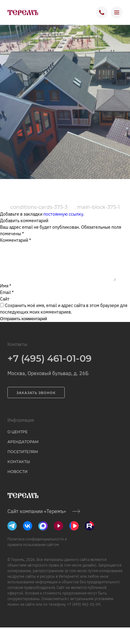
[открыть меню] (117, 12)
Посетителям (22, 459)
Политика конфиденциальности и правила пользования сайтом (37, 549)
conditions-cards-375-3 (38, 207)
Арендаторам (23, 449)
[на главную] (22, 12)
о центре (17, 439)
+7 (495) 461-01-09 (49, 366)
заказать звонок (36, 400)
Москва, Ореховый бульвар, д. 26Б (48, 381)
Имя (5, 293)
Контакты (18, 469)
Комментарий (15, 240)
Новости (17, 479)
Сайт (5, 306)
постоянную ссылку (63, 214)
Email (7, 300)
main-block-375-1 (98, 207)
